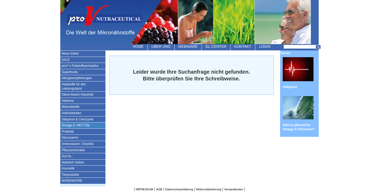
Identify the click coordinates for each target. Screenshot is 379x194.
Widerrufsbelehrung (208, 189)
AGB (159, 189)
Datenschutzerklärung (179, 189)
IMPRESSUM (144, 189)
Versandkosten (233, 189)
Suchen (318, 47)
